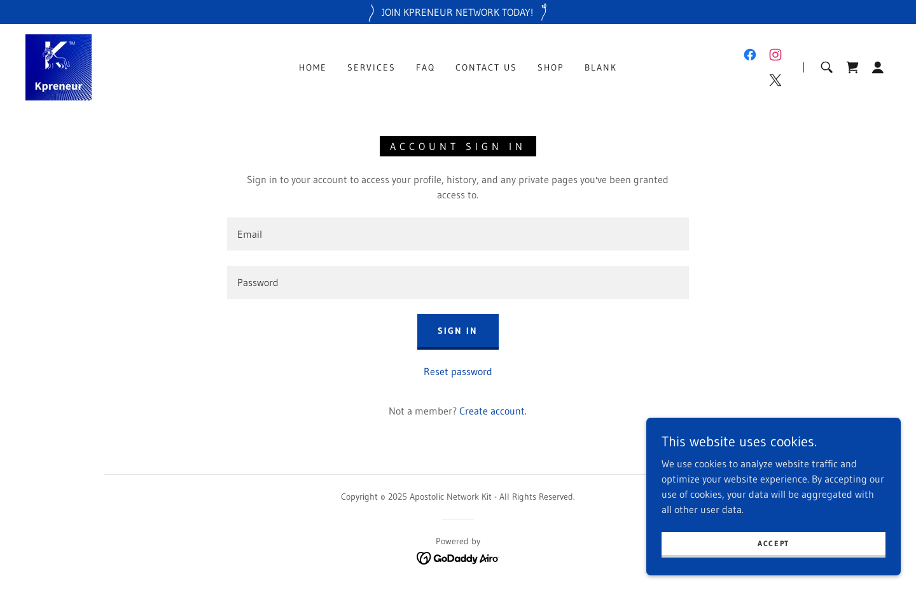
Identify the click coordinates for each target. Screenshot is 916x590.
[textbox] (457, 233)
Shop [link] (551, 67)
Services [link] (371, 67)
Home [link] (313, 67)
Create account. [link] (493, 410)
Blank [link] (601, 67)
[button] (878, 67)
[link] (58, 66)
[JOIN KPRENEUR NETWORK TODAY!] (458, 12)
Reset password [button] (458, 371)
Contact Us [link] (486, 67)
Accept (773, 543)
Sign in (458, 330)
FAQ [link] (425, 67)
